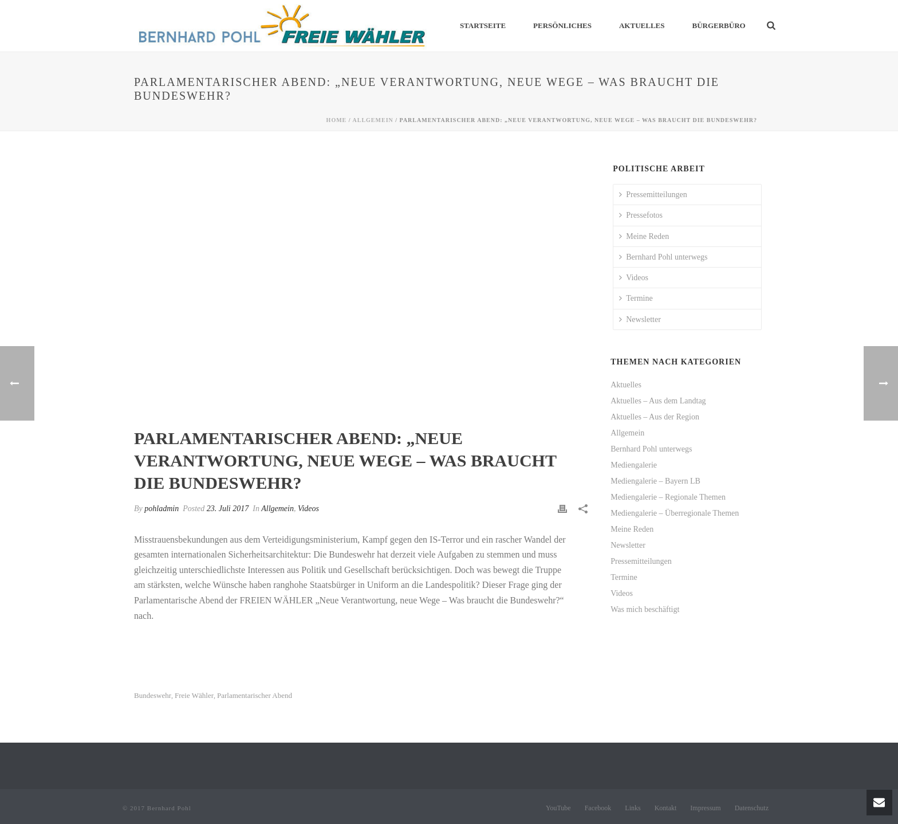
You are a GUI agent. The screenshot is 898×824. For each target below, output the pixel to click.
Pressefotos (641, 215)
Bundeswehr (152, 695)
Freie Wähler (194, 695)
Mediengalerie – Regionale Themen (668, 497)
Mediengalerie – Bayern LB (655, 481)
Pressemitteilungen (653, 194)
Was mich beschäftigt (645, 609)
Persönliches (562, 25)
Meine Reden (644, 236)
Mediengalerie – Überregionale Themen (675, 513)
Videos (308, 508)
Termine (635, 298)
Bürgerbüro (718, 25)
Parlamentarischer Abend (254, 695)
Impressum (705, 808)
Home (336, 120)
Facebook (598, 808)
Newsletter (640, 319)
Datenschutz (752, 808)
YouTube (558, 808)
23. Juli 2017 (228, 508)
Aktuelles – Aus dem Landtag (658, 401)
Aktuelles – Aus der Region (655, 417)
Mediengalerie (634, 465)
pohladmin (161, 508)
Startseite (483, 25)
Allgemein (373, 120)
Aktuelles (641, 25)
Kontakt (666, 808)
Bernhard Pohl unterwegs (663, 257)
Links (632, 808)
